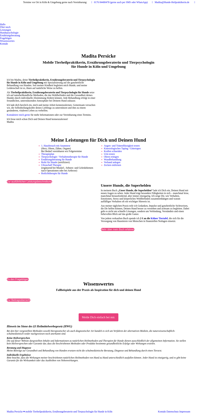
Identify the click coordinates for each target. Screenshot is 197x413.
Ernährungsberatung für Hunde (56, 159)
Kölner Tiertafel (159, 218)
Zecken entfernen (112, 165)
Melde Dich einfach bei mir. (98, 317)
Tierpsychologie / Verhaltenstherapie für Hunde (64, 156)
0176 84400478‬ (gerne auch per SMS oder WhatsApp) (119, 2)
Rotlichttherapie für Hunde (54, 173)
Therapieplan (47, 154)
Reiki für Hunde (49, 162)
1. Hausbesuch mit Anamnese (55, 145)
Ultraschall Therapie (51, 165)
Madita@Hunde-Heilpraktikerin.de (170, 2)
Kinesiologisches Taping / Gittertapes (122, 148)
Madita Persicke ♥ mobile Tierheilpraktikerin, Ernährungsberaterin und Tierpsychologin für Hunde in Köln (59, 411)
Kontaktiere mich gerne (18, 115)
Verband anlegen (112, 162)
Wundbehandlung (112, 159)
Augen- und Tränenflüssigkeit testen (122, 145)
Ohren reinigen (111, 156)
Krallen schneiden (113, 151)
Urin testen (109, 154)
